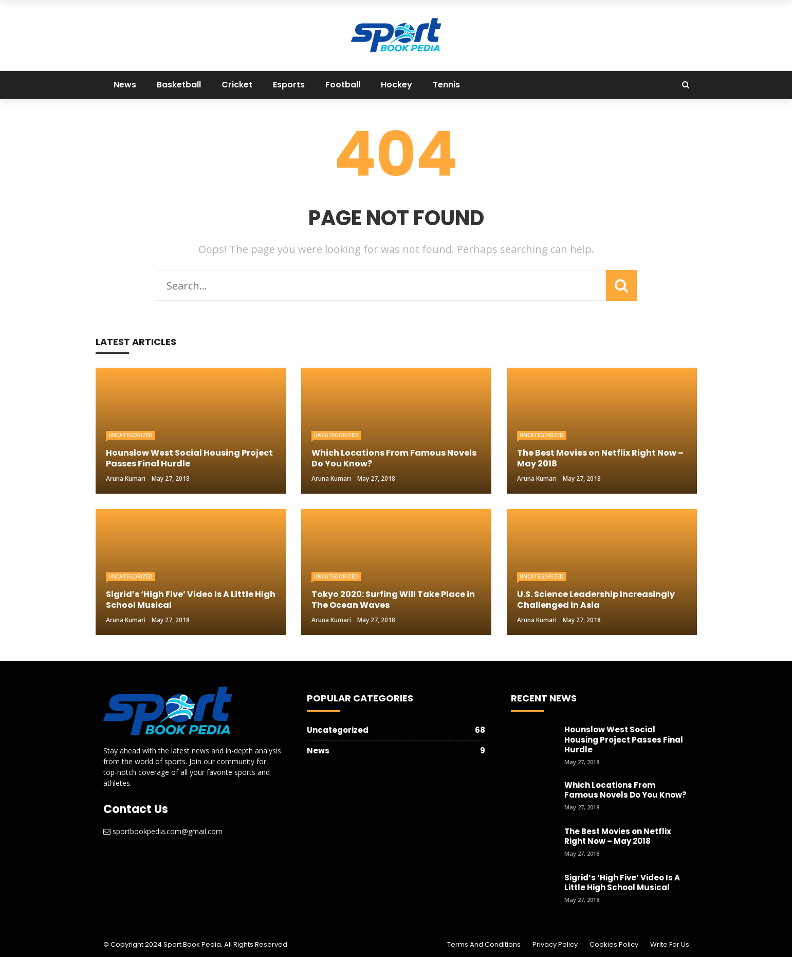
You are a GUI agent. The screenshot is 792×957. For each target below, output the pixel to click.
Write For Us (669, 944)
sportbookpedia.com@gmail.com (168, 831)
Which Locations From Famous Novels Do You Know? (625, 790)
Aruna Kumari (125, 478)
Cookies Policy (614, 944)
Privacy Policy (555, 944)
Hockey (396, 85)
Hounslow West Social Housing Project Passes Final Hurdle (623, 739)
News (125, 85)
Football (342, 85)
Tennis (446, 85)
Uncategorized (130, 435)
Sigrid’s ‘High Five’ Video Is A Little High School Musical (622, 882)
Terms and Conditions (484, 944)
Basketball (179, 85)
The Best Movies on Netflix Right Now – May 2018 (617, 836)
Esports (289, 85)
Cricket (237, 85)
